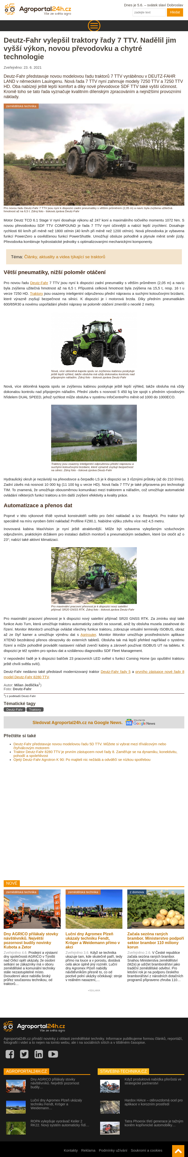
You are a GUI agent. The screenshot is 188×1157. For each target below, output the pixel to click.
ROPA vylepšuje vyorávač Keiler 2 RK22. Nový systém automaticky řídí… (60, 1123)
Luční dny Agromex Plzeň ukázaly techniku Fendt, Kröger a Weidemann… (56, 1104)
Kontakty (71, 1150)
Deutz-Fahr (39, 283)
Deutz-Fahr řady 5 (115, 672)
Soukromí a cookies (146, 1150)
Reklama (88, 1150)
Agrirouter (88, 635)
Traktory (36, 294)
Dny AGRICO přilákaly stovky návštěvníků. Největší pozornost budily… (55, 1083)
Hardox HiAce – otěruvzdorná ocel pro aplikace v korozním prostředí (154, 1102)
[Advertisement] (94, 819)
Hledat (175, 12)
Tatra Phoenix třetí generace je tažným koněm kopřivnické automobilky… (154, 1123)
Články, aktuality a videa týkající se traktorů (64, 256)
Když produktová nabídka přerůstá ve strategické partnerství (153, 1081)
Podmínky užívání (113, 1150)
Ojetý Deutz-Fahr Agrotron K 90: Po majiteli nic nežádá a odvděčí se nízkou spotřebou (82, 760)
